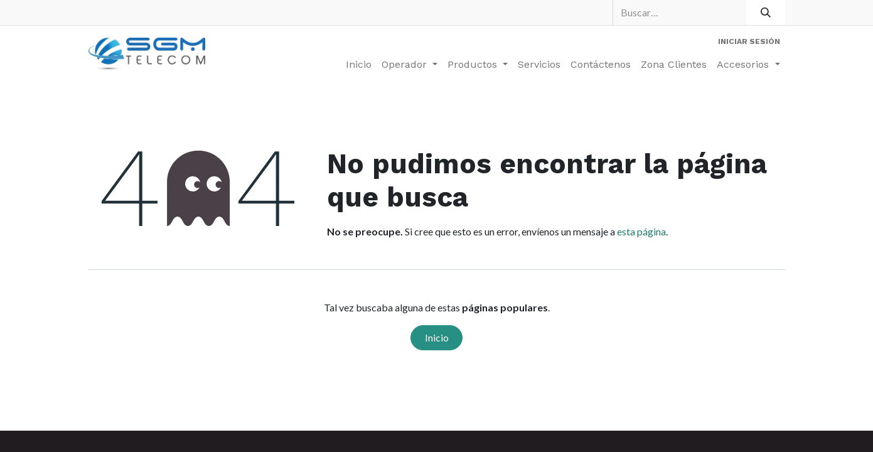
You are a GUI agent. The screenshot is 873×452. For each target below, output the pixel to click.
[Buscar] (765, 12)
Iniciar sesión (749, 41)
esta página (641, 231)
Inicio (437, 337)
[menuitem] (359, 64)
